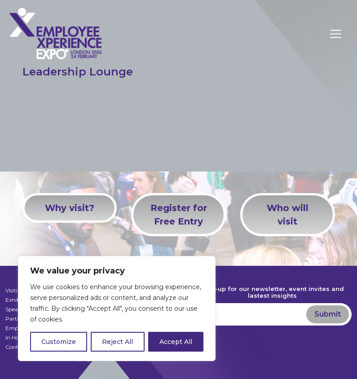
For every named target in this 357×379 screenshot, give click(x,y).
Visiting (15, 290)
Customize (58, 342)
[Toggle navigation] (341, 33)
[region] (117, 308)
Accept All (175, 342)
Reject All (117, 342)
